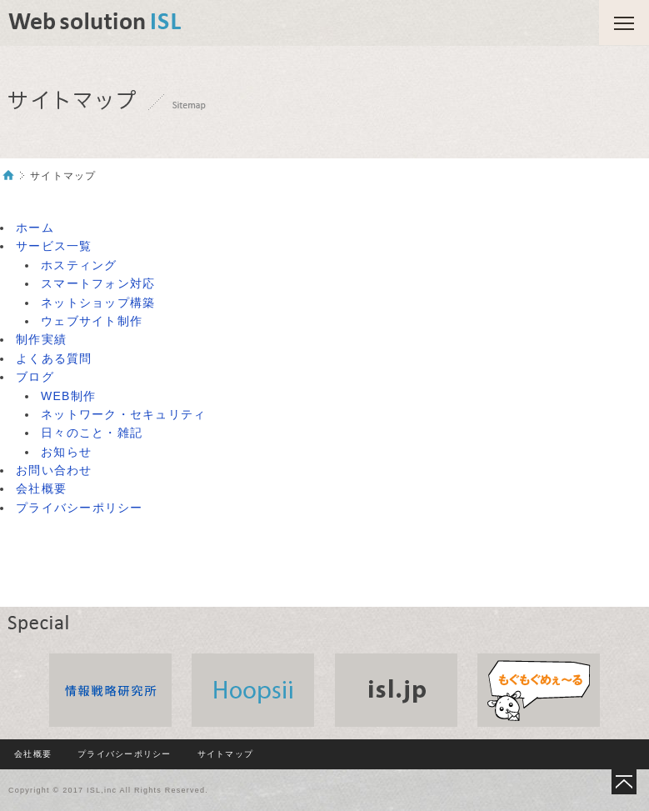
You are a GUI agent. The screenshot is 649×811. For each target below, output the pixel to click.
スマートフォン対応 (98, 283)
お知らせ (66, 451)
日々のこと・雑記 (91, 432)
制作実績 (41, 339)
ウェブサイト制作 (91, 321)
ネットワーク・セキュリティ (123, 414)
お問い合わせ (54, 470)
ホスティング (79, 265)
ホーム (35, 227)
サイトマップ (225, 753)
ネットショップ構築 (98, 302)
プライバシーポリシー (79, 507)
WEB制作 (68, 396)
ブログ (35, 376)
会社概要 (41, 488)
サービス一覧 (54, 246)
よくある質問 (54, 358)
